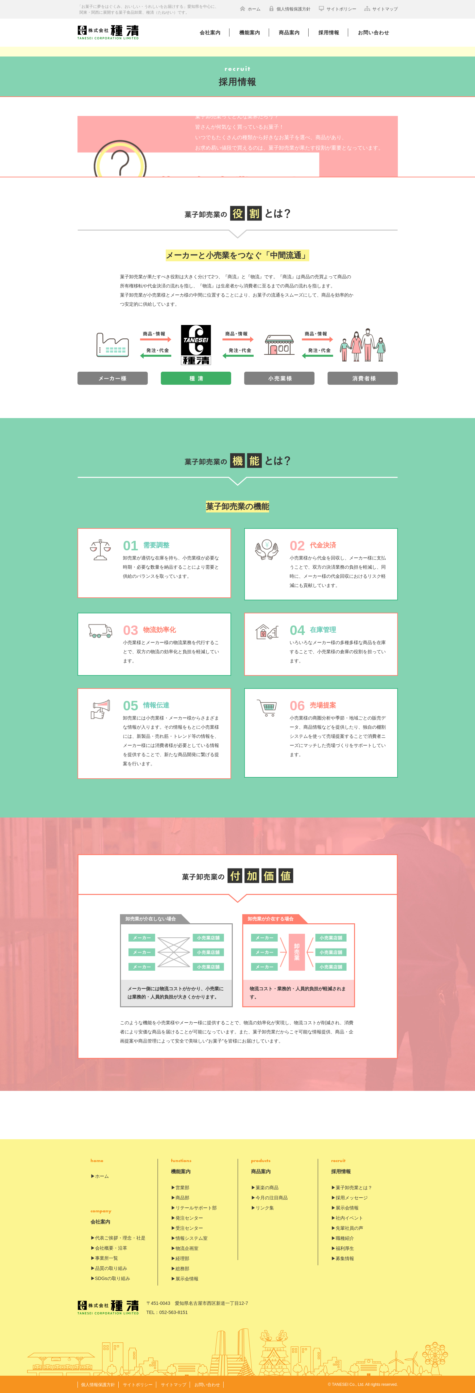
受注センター (189, 1228)
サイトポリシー (337, 8)
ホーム (250, 8)
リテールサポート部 (196, 1207)
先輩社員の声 (349, 1228)
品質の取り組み (111, 1268)
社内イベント (349, 1218)
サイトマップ (381, 8)
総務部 (182, 1268)
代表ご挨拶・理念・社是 (120, 1237)
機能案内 (249, 32)
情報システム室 (192, 1238)
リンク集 (265, 1207)
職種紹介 (345, 1238)
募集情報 (345, 1258)
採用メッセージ (352, 1197)
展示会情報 (187, 1278)
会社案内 (210, 32)
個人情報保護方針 (289, 8)
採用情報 (328, 32)
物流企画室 (187, 1248)
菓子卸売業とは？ (354, 1187)
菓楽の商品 (267, 1187)
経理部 (182, 1258)
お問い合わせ (373, 32)
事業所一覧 (106, 1258)
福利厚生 (345, 1248)
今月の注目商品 (272, 1197)
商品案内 (289, 32)
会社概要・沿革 (111, 1248)
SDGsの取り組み (112, 1278)
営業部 (182, 1187)
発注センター (189, 1218)
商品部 (182, 1197)
